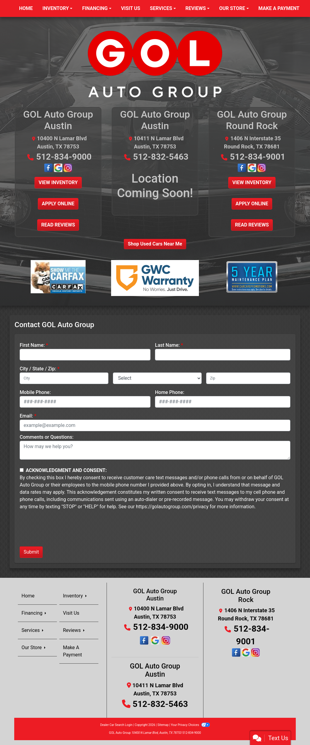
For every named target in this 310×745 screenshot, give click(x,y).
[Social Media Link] (155, 640)
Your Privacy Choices (190, 725)
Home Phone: (169, 392)
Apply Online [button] (58, 204)
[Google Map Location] (59, 167)
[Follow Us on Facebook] (49, 167)
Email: (26, 416)
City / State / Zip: (38, 369)
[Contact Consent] (22, 470)
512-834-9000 (64, 157)
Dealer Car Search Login (116, 725)
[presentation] (66, 530)
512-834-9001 (257, 157)
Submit (31, 552)
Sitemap (163, 725)
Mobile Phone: (35, 392)
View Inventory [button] (58, 182)
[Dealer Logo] (155, 64)
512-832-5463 (161, 157)
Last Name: (167, 345)
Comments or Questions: (47, 437)
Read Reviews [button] (58, 225)
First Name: (32, 345)
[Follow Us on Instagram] (68, 167)
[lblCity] (64, 378)
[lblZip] (248, 378)
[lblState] (157, 378)
